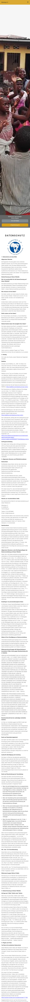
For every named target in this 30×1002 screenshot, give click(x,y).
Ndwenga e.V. (4, 2)
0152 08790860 (15, 221)
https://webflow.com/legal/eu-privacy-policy (17, 387)
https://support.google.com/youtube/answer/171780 (14, 997)
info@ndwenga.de (15, 225)
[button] (28, 2)
